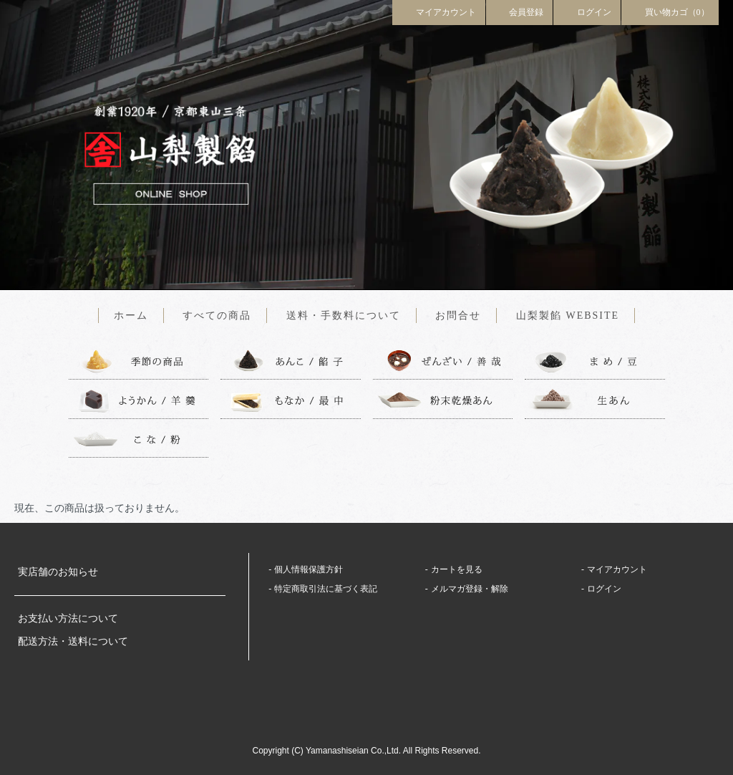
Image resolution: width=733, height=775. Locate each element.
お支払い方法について (68, 618)
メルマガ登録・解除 (469, 589)
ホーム (131, 315)
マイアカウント (439, 11)
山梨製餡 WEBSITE (567, 315)
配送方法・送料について (73, 641)
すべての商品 (217, 315)
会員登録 (519, 11)
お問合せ (458, 315)
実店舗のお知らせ (58, 572)
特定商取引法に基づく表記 (325, 589)
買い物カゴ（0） (670, 11)
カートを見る (456, 569)
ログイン (587, 11)
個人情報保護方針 (308, 569)
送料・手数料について (343, 315)
